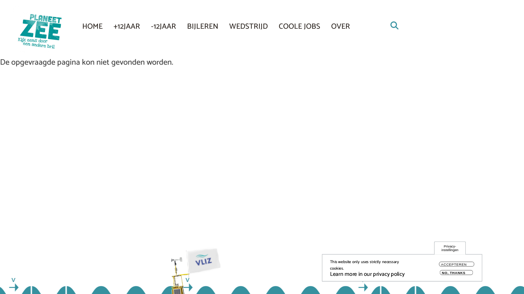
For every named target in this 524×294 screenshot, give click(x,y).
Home (92, 26)
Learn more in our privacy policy (367, 276)
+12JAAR (127, 26)
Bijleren (202, 26)
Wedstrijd (248, 26)
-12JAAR (163, 26)
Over (340, 26)
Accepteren (454, 267)
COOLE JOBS (299, 26)
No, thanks (453, 275)
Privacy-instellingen (449, 250)
